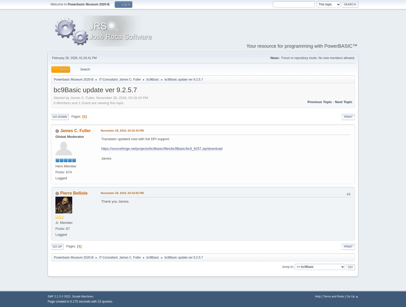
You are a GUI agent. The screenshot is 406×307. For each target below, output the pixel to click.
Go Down (60, 116)
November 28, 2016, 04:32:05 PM (122, 193)
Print (348, 116)
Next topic (343, 102)
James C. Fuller (75, 130)
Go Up (57, 246)
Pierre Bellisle (74, 193)
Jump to (287, 267)
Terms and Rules (333, 296)
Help (318, 296)
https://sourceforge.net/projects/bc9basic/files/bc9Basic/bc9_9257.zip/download (161, 149)
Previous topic (319, 102)
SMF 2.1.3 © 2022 (59, 296)
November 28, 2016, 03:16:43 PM (122, 130)
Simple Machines (82, 296)
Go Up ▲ (352, 296)
